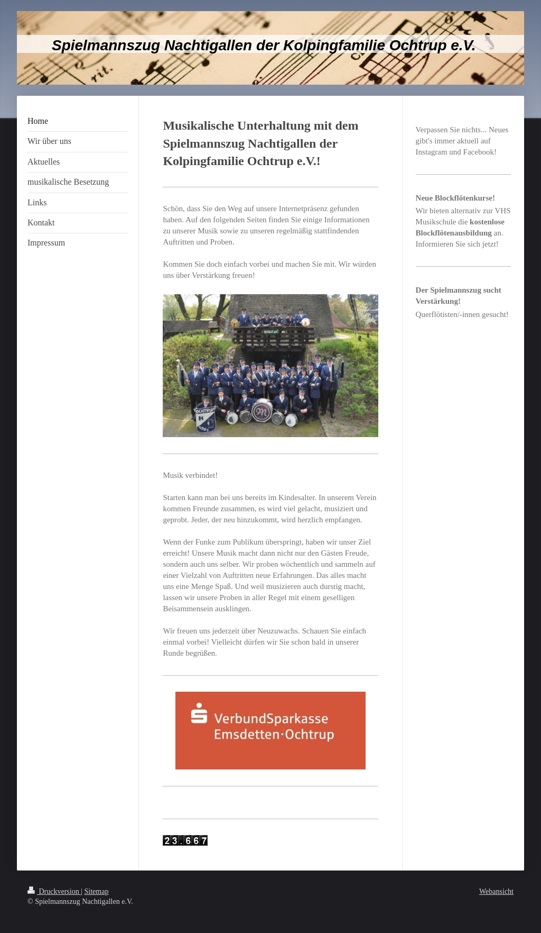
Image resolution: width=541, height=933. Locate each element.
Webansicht (496, 891)
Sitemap (97, 891)
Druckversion (54, 891)
